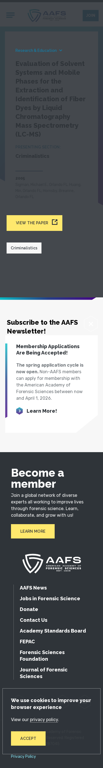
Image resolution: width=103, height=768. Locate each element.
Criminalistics (24, 248)
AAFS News (33, 588)
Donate (29, 609)
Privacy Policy (23, 756)
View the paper (32, 223)
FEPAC (27, 641)
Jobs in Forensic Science (50, 598)
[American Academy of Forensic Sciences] (51, 564)
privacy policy (44, 719)
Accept (28, 738)
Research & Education (36, 50)
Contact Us (33, 620)
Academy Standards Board (53, 631)
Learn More (32, 531)
